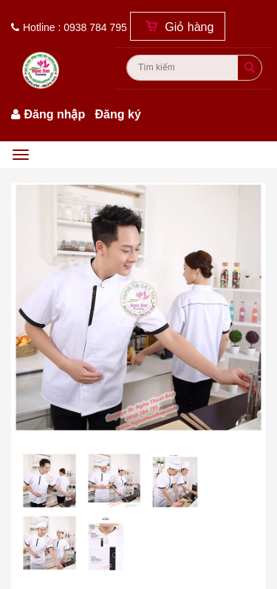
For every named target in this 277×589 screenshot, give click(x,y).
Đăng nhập (54, 114)
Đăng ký (118, 114)
